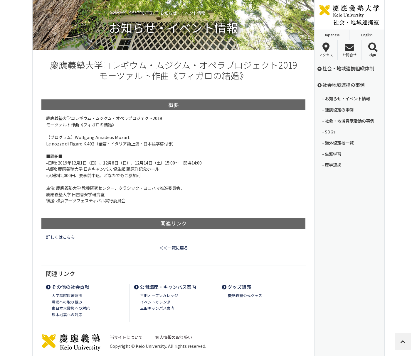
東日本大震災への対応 (71, 308)
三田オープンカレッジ (159, 295)
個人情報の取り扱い (173, 337)
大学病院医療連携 (67, 295)
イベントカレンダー (157, 302)
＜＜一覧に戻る (173, 248)
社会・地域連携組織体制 (345, 68)
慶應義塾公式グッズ (245, 295)
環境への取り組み (67, 302)
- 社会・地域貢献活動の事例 (348, 121)
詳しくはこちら (60, 237)
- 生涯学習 (331, 154)
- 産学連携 (331, 165)
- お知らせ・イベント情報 (346, 98)
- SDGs (328, 131)
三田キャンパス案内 (157, 308)
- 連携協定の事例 (338, 109)
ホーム (148, 13)
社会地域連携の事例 (341, 84)
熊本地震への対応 (67, 314)
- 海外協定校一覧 (338, 143)
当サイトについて (126, 337)
